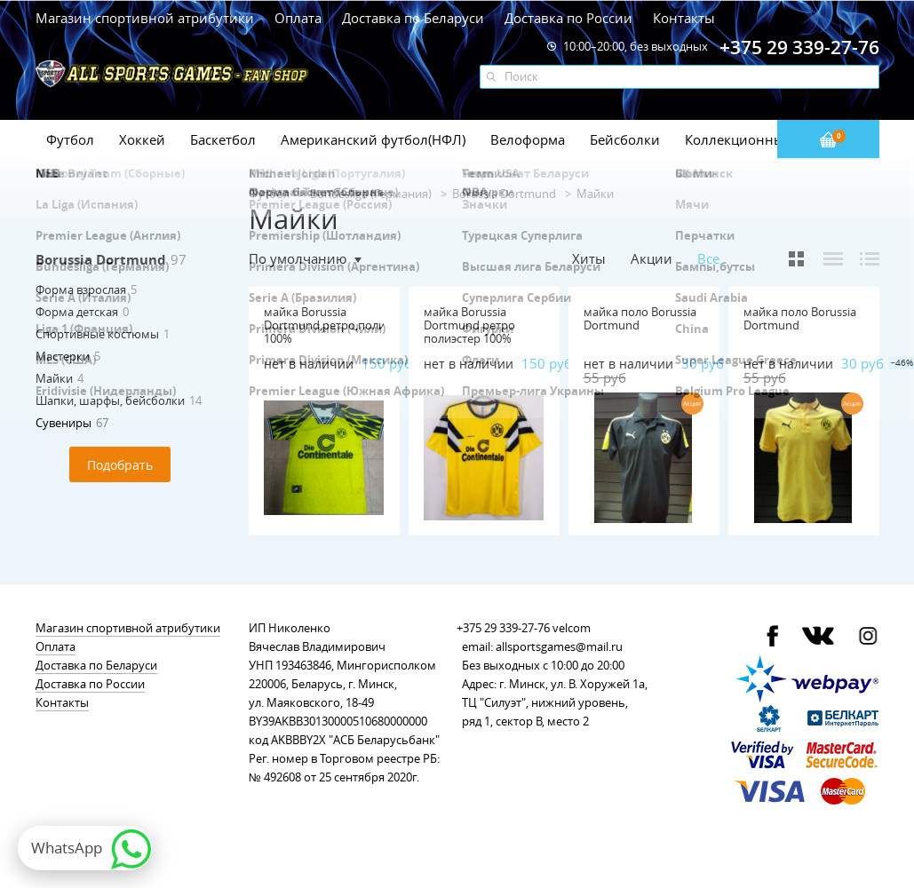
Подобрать (120, 464)
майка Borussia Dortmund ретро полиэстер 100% (469, 325)
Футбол (70, 139)
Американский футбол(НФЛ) (373, 139)
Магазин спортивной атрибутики (147, 18)
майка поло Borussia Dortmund (640, 318)
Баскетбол (223, 139)
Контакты (684, 18)
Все (708, 258)
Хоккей (142, 139)
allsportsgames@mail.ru (559, 646)
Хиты (589, 258)
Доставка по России (568, 18)
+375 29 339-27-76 (503, 628)
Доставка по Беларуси (413, 18)
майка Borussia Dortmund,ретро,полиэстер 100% (339, 325)
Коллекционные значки (763, 139)
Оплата (298, 18)
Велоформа (527, 139)
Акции (651, 258)
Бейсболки (625, 139)
